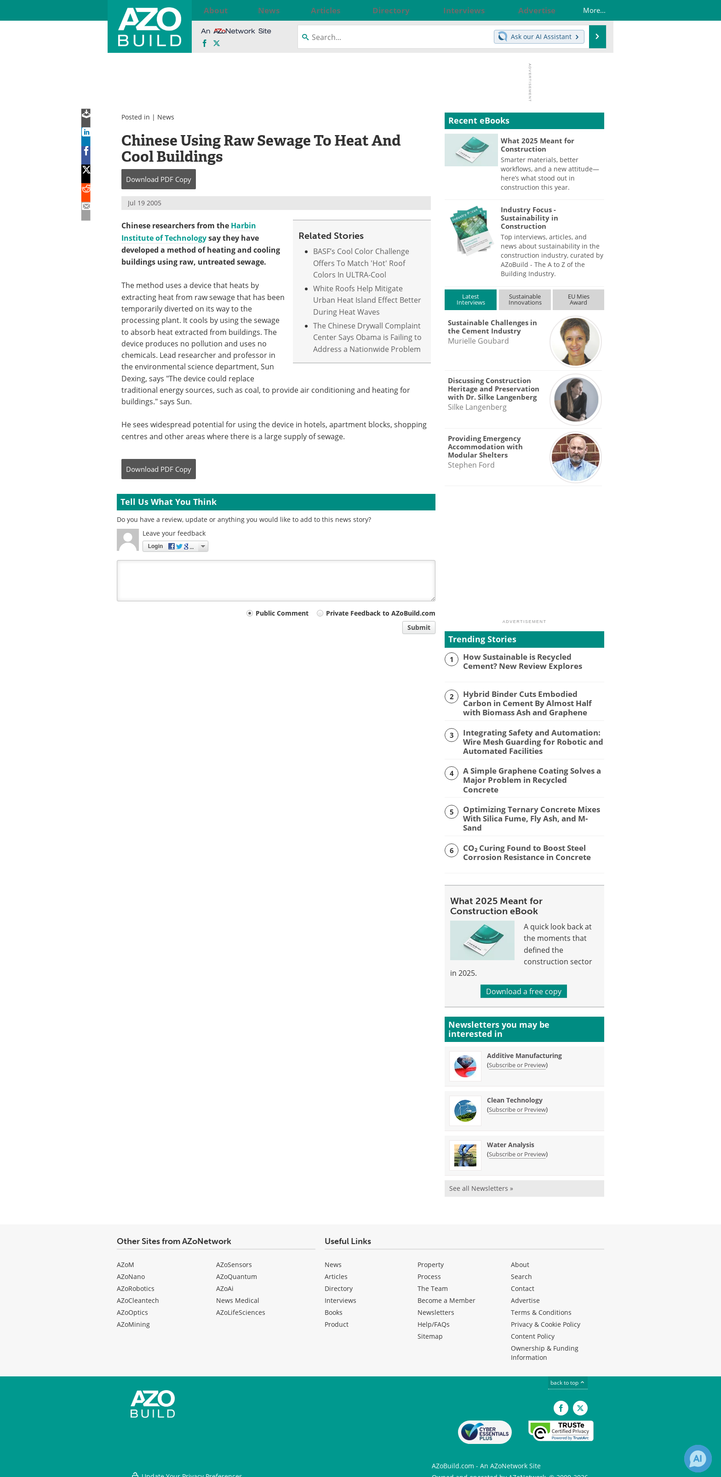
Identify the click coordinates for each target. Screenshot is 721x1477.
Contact (522, 1283)
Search (521, 1271)
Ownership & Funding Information (544, 1347)
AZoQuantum (236, 1271)
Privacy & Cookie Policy (545, 1318)
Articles (336, 1271)
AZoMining (133, 1318)
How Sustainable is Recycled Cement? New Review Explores (528, 660)
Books (334, 1306)
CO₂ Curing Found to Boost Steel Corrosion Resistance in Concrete (520, 846)
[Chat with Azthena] (698, 1458)
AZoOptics (132, 1306)
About (520, 1259)
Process (429, 1271)
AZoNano (131, 1271)
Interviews (340, 1294)
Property (431, 1259)
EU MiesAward (578, 299)
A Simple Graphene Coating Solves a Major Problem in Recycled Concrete (526, 772)
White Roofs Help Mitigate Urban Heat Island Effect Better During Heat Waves (367, 300)
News (165, 117)
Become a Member (446, 1294)
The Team (433, 1283)
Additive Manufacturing (524, 1050)
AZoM (125, 1259)
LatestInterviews (471, 299)
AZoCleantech (138, 1294)
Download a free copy (523, 985)
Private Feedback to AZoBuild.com (380, 613)
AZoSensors (234, 1259)
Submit (418, 627)
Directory (339, 1283)
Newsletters (436, 1306)
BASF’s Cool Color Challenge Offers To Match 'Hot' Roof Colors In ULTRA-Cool (361, 262)
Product (337, 1318)
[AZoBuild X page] (216, 43)
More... (585, 10)
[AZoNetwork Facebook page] (204, 43)
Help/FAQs (434, 1318)
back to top (567, 1377)
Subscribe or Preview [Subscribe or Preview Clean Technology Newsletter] (517, 1104)
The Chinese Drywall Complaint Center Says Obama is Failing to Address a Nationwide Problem (367, 337)
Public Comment (282, 613)
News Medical (237, 1294)
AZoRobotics (135, 1283)
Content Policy (533, 1330)
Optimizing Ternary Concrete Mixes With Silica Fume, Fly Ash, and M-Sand (528, 809)
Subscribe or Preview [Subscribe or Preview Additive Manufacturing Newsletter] (517, 1059)
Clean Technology (515, 1094)
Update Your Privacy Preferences (186, 1465)
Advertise (525, 1294)
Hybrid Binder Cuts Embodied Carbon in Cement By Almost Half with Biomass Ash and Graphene (532, 702)
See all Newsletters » (481, 1182)
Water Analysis (510, 1139)
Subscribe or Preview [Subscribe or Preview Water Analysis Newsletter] (517, 1148)
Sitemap (430, 1330)
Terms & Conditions (541, 1306)
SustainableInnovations (525, 299)
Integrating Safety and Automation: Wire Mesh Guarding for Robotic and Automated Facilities (526, 738)
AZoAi (225, 1283)
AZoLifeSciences (240, 1306)
